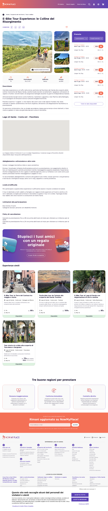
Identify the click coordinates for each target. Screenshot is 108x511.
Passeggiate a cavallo (42, 452)
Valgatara (74, 485)
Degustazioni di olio (59, 452)
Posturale (74, 454)
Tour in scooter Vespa (42, 449)
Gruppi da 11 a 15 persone (9, 455)
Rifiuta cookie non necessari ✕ (87, 489)
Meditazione (75, 459)
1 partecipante (81, 38)
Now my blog (81, 4)
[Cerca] (89, 4)
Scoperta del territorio (17, 14)
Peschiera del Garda (77, 483)
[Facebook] (11, 27)
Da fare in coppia (7, 450)
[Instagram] (95, 437)
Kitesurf (91, 465)
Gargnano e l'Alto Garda (97, 477)
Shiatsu (74, 457)
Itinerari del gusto (60, 446)
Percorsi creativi (25, 460)
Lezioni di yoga (76, 450)
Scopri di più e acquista (36, 255)
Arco (91, 480)
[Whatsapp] (15, 27)
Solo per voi (6, 446)
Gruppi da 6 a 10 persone (9, 457)
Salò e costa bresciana (27, 477)
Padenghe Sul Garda (42, 483)
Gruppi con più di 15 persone (10, 453)
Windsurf (91, 463)
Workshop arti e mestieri (26, 464)
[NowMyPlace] (9, 4)
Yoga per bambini (24, 455)
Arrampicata (92, 454)
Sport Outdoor (94, 446)
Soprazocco (23, 483)
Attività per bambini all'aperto (27, 452)
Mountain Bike (92, 459)
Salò (21, 485)
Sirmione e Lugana (61, 477)
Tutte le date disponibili (89, 104)
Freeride (91, 468)
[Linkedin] (102, 437)
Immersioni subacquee (95, 470)
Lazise (73, 480)
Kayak (38, 462)
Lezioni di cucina (59, 455)
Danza (21, 466)
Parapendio (92, 455)
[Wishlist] (66, 27)
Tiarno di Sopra (93, 485)
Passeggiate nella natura (43, 455)
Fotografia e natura (24, 463)
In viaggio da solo (7, 449)
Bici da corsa (92, 460)
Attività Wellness (77, 446)
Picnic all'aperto (58, 454)
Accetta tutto (80, 494)
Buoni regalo (71, 4)
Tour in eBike (29, 14)
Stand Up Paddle (41, 457)
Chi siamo (61, 4)
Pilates (73, 455)
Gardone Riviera (24, 482)
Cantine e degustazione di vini (62, 450)
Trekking (91, 450)
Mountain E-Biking (93, 457)
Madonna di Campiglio (95, 483)
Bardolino (74, 482)
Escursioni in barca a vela (43, 459)
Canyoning (92, 452)
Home (6, 15)
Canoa (38, 460)
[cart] (103, 4)
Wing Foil (91, 467)
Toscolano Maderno (25, 480)
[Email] (23, 27)
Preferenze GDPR (84, 504)
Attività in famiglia (26, 446)
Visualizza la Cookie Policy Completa (22, 506)
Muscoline (39, 482)
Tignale (91, 482)
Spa (73, 449)
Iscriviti (75, 425)
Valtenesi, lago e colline (44, 477)
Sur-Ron (91, 462)
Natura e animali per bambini (27, 453)
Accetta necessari (80, 499)
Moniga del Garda (41, 480)
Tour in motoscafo (41, 450)
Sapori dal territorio (59, 449)
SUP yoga (74, 452)
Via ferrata (91, 449)
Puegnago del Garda (42, 485)
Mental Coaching (76, 460)
